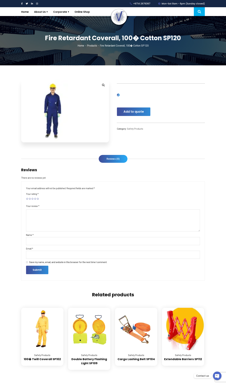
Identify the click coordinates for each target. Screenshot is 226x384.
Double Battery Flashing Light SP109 (89, 361)
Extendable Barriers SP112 (183, 359)
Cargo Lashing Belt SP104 (136, 359)
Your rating (32, 194)
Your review (32, 206)
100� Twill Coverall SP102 (42, 359)
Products (92, 45)
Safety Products (135, 129)
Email (29, 248)
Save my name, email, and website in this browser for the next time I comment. (68, 262)
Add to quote (134, 112)
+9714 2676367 (140, 3)
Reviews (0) (113, 158)
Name (30, 235)
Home (81, 45)
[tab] (113, 159)
